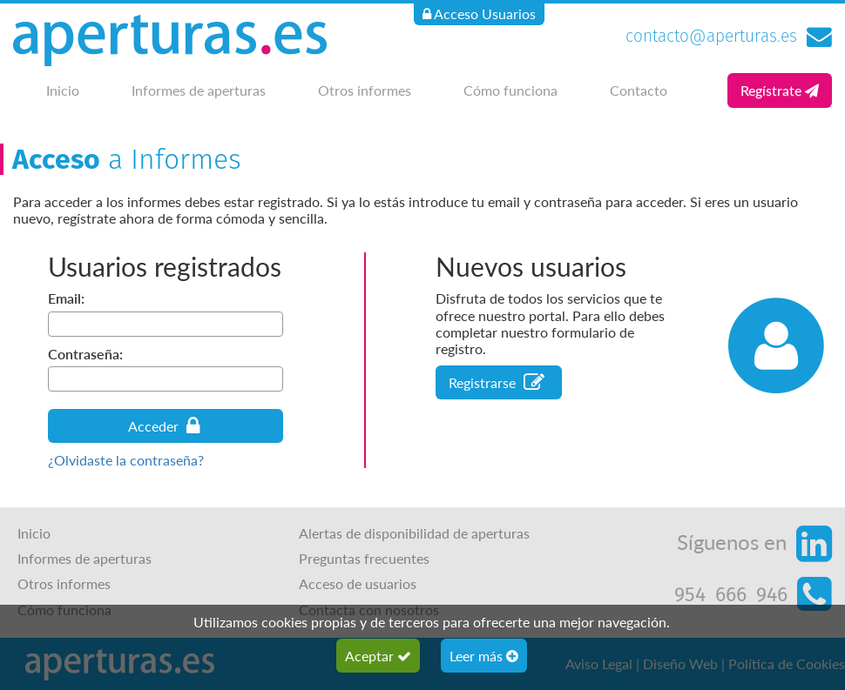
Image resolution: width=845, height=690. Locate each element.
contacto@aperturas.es (711, 36)
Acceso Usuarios (479, 13)
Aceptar (378, 656)
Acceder (163, 426)
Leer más (484, 656)
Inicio (62, 90)
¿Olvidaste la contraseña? (126, 460)
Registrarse (496, 382)
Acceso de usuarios (357, 583)
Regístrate (779, 90)
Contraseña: (85, 353)
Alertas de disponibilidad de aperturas (414, 533)
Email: (66, 298)
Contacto (638, 90)
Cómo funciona (510, 90)
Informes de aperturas (199, 90)
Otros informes (364, 90)
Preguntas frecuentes (364, 558)
